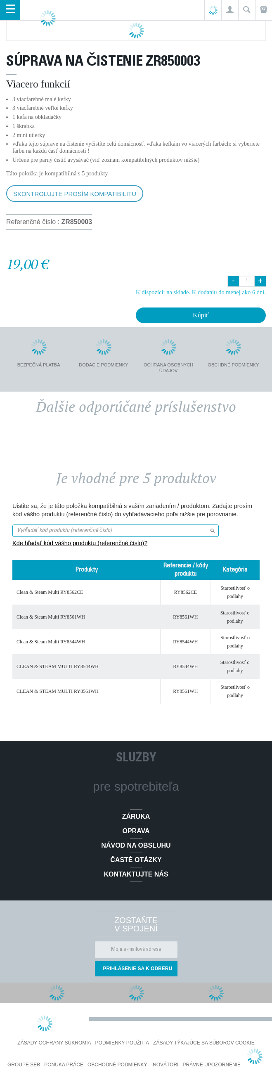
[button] (229, 10)
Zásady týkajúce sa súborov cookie (204, 1043)
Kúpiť (201, 315)
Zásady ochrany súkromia (54, 1043)
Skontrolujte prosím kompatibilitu (74, 193)
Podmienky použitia (122, 1043)
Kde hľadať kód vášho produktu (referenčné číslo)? (79, 543)
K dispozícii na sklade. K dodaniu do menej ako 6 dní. (201, 292)
